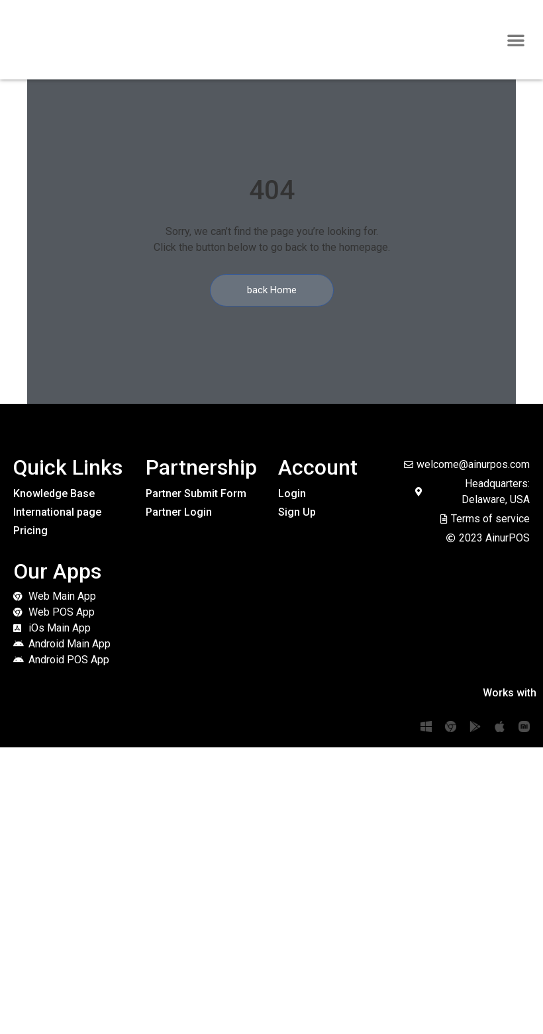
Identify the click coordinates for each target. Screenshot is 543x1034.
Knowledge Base (54, 493)
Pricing (30, 530)
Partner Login (179, 512)
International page (57, 512)
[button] (516, 40)
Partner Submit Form (196, 493)
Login (292, 493)
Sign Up (297, 512)
